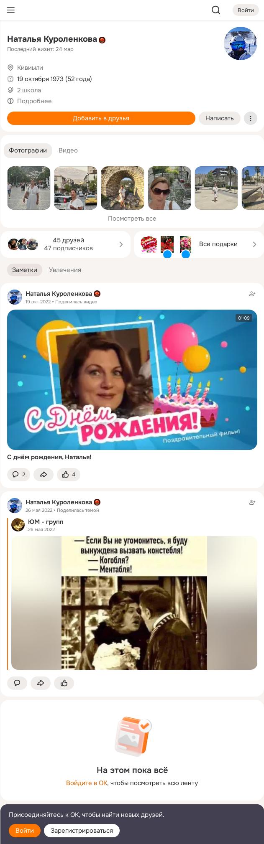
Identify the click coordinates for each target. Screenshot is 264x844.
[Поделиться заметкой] (43, 475)
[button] (28, 150)
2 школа (29, 90)
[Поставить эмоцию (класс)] (68, 475)
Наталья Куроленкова (52, 39)
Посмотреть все (132, 218)
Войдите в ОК (86, 783)
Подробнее (34, 101)
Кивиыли (30, 68)
